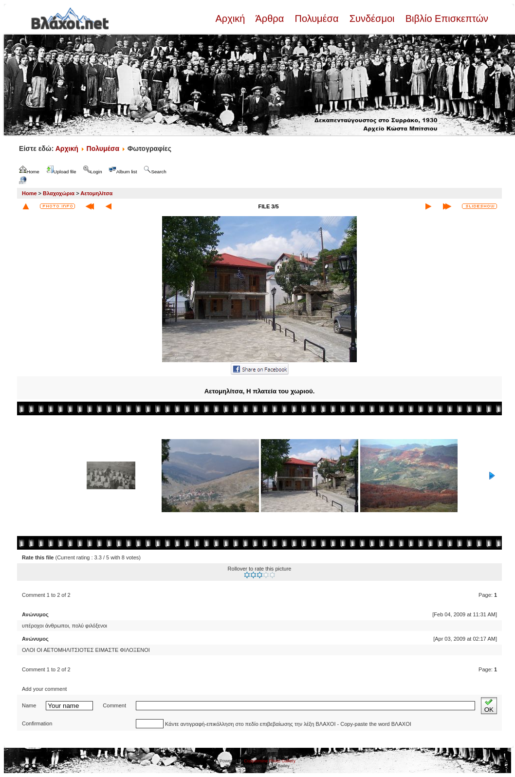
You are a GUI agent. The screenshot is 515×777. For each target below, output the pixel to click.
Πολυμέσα (316, 18)
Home (29, 193)
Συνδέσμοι (372, 18)
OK (489, 705)
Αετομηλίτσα (96, 193)
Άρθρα (270, 18)
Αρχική (231, 18)
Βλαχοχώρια (58, 193)
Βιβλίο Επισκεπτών (445, 18)
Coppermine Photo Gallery (269, 760)
